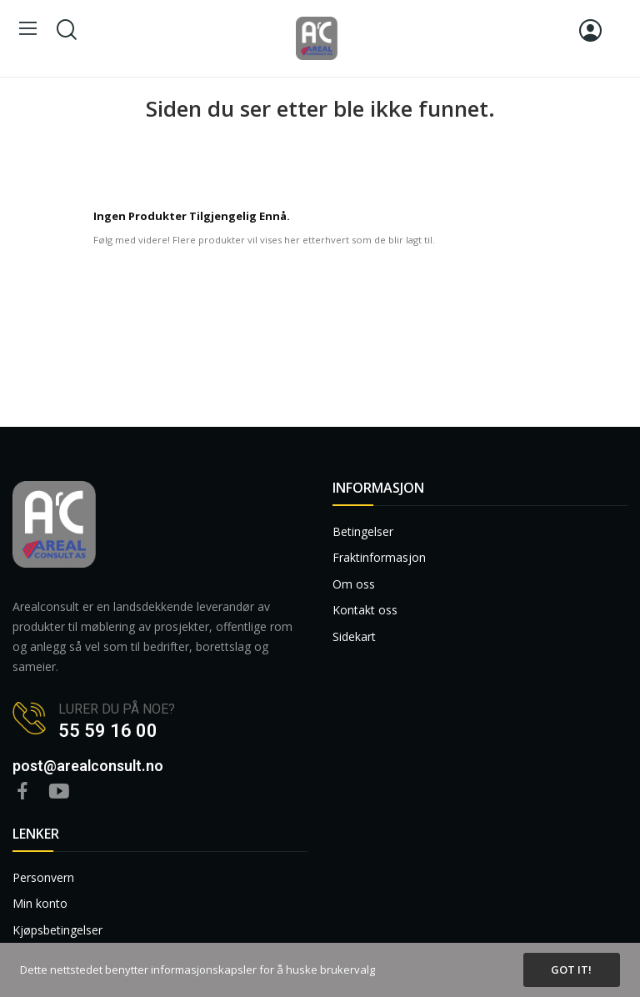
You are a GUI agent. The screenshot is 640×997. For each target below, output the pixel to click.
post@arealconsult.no (87, 765)
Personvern (43, 877)
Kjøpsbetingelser (57, 930)
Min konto (40, 903)
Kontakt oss (365, 610)
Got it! (571, 969)
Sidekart (354, 636)
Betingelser (362, 531)
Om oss (353, 584)
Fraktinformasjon (379, 557)
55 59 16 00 (108, 730)
